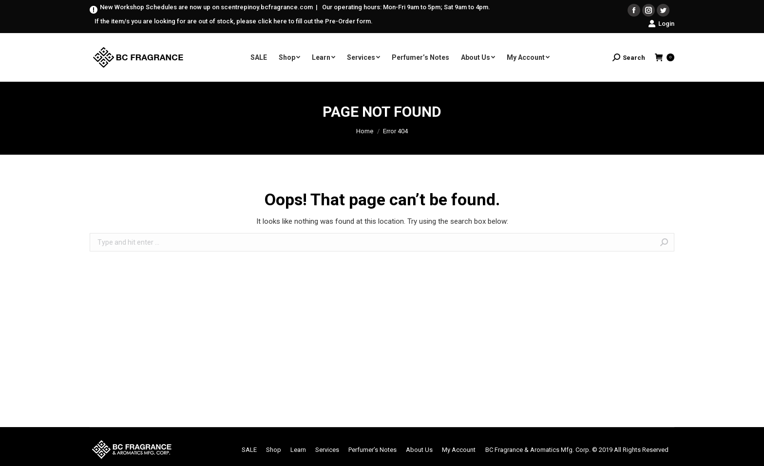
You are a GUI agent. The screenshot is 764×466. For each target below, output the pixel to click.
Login (661, 23)
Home (364, 131)
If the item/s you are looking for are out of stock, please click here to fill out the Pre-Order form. (234, 21)
